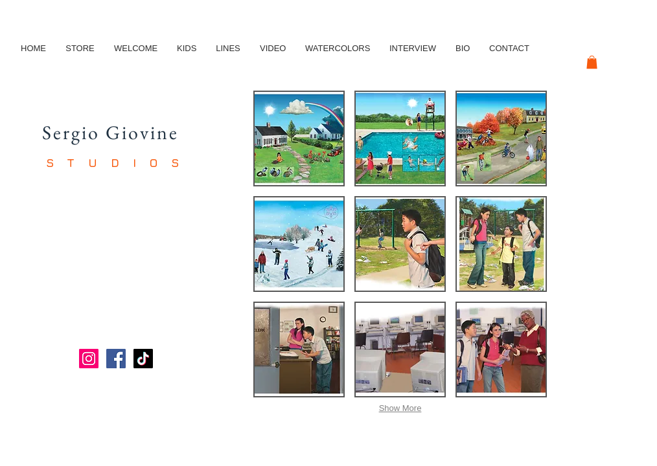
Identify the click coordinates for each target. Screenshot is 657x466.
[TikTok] (143, 358)
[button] (591, 62)
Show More (400, 408)
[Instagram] (88, 358)
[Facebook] (116, 358)
